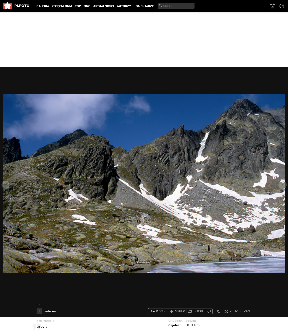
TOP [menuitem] (78, 6)
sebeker (50, 311)
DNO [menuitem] (87, 6)
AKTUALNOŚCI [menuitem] (103, 6)
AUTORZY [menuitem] (124, 6)
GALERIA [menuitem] (42, 6)
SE (39, 311)
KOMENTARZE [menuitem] (144, 6)
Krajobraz (174, 325)
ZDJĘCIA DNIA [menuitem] (62, 6)
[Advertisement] (144, 39)
